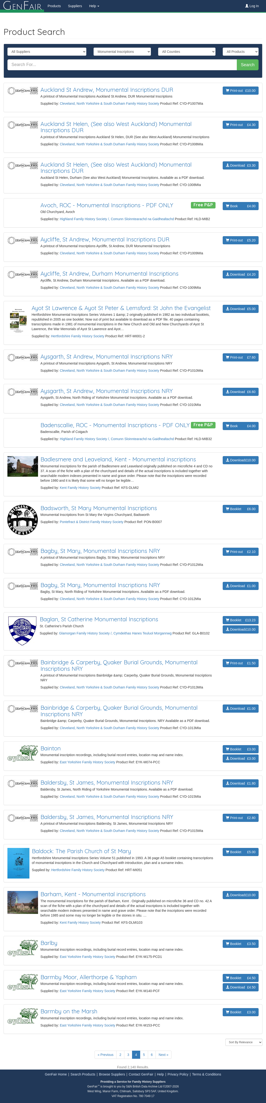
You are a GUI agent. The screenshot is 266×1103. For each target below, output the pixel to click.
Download (240, 165)
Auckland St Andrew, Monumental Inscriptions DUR (106, 89)
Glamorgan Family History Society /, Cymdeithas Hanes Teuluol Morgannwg (115, 633)
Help (160, 1074)
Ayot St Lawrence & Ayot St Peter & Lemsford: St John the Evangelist (121, 307)
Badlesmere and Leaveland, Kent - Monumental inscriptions (118, 459)
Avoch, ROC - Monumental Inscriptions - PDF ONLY (106, 205)
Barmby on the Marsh (68, 1011)
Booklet (240, 509)
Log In (252, 6)
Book (240, 206)
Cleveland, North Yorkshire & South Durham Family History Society (109, 103)
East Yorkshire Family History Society (87, 762)
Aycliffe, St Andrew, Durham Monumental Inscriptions (109, 273)
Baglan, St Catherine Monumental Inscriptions (99, 619)
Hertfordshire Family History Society (77, 336)
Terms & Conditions (206, 1074)
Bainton (50, 748)
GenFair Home (56, 1074)
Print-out (240, 90)
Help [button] (94, 6)
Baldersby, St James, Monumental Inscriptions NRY (106, 782)
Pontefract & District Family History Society (91, 522)
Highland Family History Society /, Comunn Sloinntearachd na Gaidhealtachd (117, 219)
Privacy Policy (177, 1074)
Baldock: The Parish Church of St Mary (81, 851)
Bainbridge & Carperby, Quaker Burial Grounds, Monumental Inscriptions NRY (119, 665)
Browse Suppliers (112, 1074)
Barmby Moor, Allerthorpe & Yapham (88, 977)
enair (22, 6)
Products (54, 6)
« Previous (105, 1055)
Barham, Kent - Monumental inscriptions (93, 894)
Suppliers (75, 6)
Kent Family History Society (80, 488)
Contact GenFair (141, 1074)
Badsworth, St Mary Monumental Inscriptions (98, 508)
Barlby (48, 942)
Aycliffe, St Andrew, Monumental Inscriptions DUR (104, 239)
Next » (163, 1055)
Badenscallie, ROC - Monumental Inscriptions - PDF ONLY (115, 425)
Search (248, 64)
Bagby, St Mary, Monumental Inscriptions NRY (100, 550)
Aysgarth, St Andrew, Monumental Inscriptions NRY (106, 356)
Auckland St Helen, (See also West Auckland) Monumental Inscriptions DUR (116, 127)
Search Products (83, 1074)
